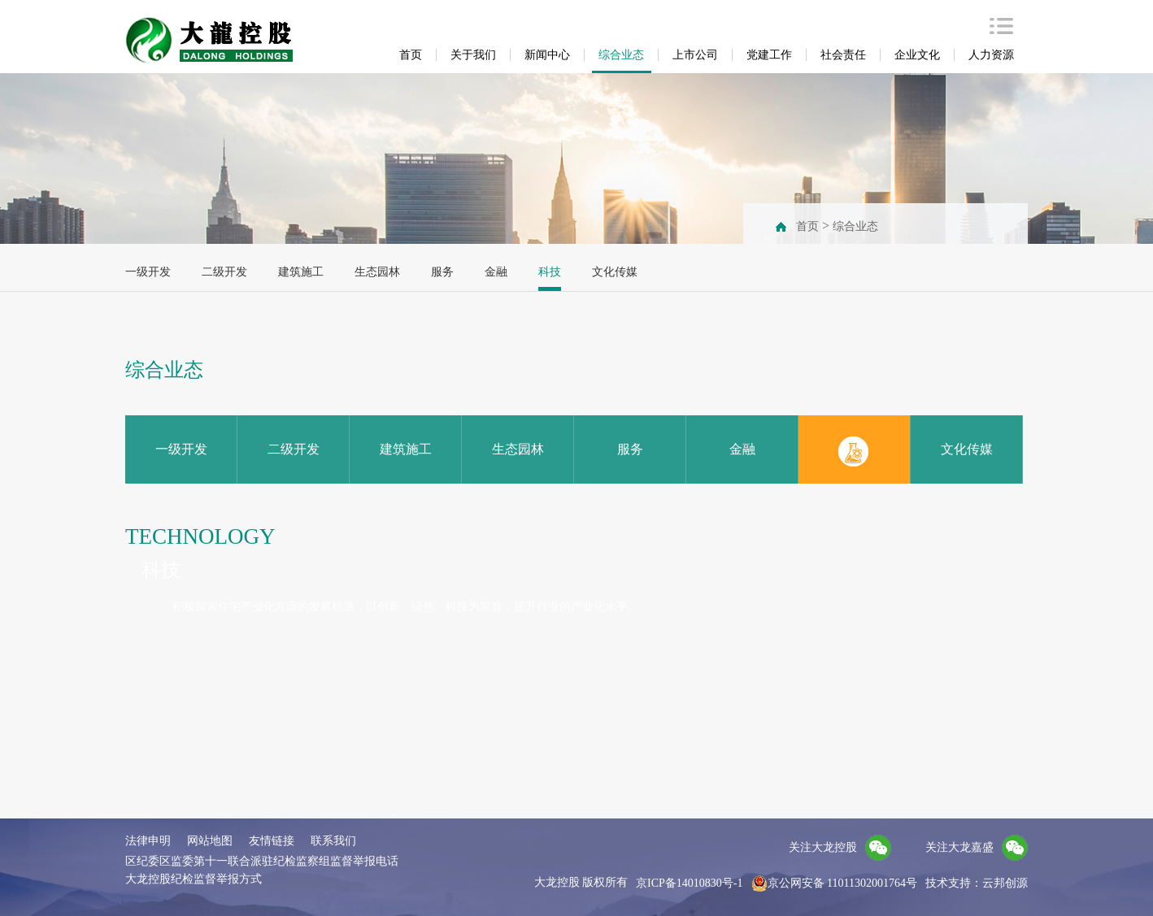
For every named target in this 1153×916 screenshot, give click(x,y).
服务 (442, 272)
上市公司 (695, 55)
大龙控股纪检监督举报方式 (193, 879)
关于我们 (473, 55)
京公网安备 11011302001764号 (834, 883)
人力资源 (991, 55)
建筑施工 (301, 272)
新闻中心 (547, 55)
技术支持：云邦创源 (976, 883)
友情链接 (271, 841)
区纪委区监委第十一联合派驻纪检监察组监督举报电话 (261, 861)
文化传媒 (614, 272)
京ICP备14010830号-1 (689, 883)
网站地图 (210, 841)
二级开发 (224, 272)
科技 (549, 272)
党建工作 (769, 55)
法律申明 (148, 841)
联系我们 (333, 841)
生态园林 (377, 272)
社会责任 (843, 55)
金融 (496, 272)
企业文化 (917, 55)
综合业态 (621, 55)
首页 (410, 55)
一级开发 (148, 272)
